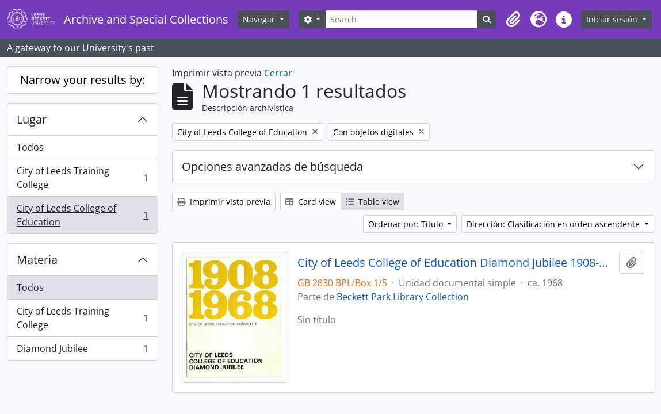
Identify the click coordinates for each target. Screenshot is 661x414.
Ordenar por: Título (406, 223)
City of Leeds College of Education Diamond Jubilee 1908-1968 (455, 263)
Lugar (32, 119)
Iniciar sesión (613, 19)
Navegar (260, 19)
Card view (310, 201)
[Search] (401, 19)
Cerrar (278, 73)
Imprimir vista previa (223, 201)
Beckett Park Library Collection (403, 296)
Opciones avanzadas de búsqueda (272, 166)
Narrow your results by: (82, 79)
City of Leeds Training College (82, 177)
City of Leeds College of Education (82, 215)
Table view (372, 201)
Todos (30, 147)
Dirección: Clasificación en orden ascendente (554, 223)
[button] (513, 19)
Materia (37, 259)
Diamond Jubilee (82, 351)
